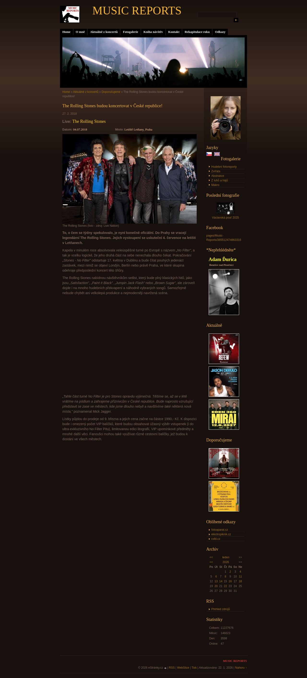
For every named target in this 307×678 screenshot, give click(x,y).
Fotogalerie (130, 32)
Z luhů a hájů (219, 180)
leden (225, 557)
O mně (80, 32)
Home (66, 32)
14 (220, 581)
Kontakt (173, 32)
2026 (226, 562)
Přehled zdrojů (220, 609)
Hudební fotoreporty (224, 166)
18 (240, 581)
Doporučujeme (110, 92)
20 (216, 586)
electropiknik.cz (221, 534)
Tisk (194, 667)
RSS (172, 667)
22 (225, 586)
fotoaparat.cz (219, 529)
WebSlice (183, 667)
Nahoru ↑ (241, 667)
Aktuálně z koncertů (104, 32)
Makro (215, 185)
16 (230, 581)
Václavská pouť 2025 (225, 217)
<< (211, 557)
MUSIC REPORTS (137, 10)
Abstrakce (217, 176)
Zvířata (215, 171)
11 (240, 576)
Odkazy (220, 32)
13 (216, 581)
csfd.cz (215, 539)
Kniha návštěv (153, 32)
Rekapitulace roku (197, 32)
